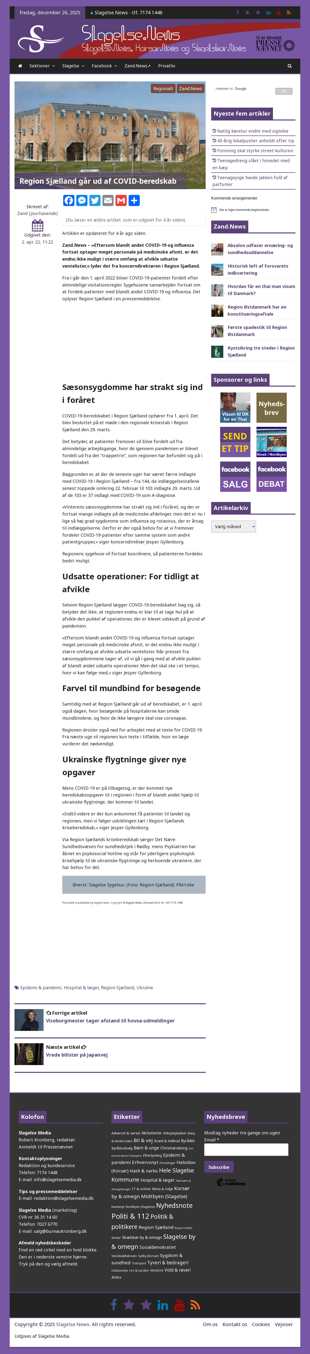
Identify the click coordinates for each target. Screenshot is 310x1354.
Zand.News (190, 88)
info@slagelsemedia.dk (58, 1179)
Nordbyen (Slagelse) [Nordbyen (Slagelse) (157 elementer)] (140, 1207)
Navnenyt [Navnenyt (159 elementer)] (117, 1207)
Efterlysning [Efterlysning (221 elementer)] (152, 1155)
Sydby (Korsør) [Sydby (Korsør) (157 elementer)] (148, 1256)
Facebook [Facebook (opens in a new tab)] (102, 66)
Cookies (261, 1324)
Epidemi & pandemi (40, 987)
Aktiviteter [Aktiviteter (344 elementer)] (151, 1133)
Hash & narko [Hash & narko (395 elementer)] (144, 1171)
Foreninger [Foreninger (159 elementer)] (167, 1163)
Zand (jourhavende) (37, 213)
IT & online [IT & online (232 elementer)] (141, 1188)
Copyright (116, 902)
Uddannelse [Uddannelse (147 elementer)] (119, 1270)
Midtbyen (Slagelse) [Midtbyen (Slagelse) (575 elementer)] (164, 1196)
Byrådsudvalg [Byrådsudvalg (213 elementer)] (121, 1148)
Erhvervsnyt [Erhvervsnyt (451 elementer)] (145, 1162)
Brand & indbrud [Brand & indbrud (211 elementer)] (167, 1141)
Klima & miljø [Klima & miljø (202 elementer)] (162, 1189)
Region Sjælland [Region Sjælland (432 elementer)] (156, 1227)
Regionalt (163, 88)
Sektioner (40, 66)
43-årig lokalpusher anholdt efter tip (255, 140)
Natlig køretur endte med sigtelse (252, 131)
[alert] (253, 210)
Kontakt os (235, 1324)
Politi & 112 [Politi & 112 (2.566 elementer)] (130, 1216)
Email (211, 1140)
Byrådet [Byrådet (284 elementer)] (188, 1140)
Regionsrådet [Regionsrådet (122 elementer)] (183, 1228)
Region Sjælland (117, 987)
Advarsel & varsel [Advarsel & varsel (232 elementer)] (125, 1133)
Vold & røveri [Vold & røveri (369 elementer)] (177, 1270)
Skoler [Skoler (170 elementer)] (116, 1237)
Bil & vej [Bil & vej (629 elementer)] (143, 1140)
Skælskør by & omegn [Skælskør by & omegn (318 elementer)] (142, 1237)
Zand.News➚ (137, 66)
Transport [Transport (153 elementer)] (139, 1263)
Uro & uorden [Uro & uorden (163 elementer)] (139, 1270)
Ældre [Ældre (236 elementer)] (116, 1277)
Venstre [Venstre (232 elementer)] (156, 1270)
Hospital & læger (81, 987)
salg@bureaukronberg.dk (60, 1231)
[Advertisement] (134, 341)
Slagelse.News (101, 902)
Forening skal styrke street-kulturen (255, 150)
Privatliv (166, 66)
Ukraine (145, 987)
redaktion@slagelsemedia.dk (63, 1198)
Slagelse (70, 66)
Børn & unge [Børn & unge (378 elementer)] (146, 1148)
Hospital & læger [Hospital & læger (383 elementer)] (157, 1180)
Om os (210, 1324)
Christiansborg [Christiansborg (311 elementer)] (173, 1148)
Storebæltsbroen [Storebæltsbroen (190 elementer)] (124, 1256)
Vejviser (284, 1324)
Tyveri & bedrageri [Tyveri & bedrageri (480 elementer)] (167, 1262)
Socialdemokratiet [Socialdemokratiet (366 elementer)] (158, 1247)
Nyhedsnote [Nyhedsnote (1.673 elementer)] (174, 1205)
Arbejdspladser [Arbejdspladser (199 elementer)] (174, 1133)
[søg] (243, 89)
